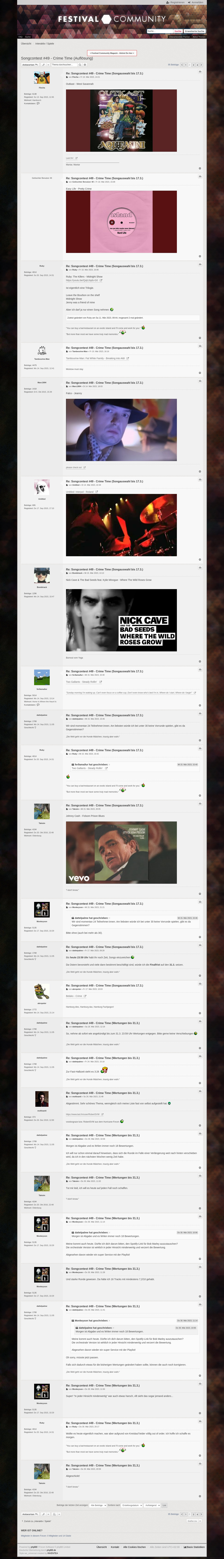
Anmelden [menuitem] (197, 2)
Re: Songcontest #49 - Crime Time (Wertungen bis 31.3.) (103, 1023)
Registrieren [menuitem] (177, 2)
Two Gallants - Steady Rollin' (82, 681)
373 (33, 1117)
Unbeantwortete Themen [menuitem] (179, 37)
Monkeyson (42, 921)
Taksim (42, 823)
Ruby (41, 266)
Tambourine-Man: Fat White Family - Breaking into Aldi (95, 358)
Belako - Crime (74, 996)
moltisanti (41, 1111)
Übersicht (101, 1547)
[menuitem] (194, 1547)
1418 (34, 389)
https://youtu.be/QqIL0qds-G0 (82, 280)
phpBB (34, 1547)
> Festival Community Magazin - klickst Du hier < (112, 53)
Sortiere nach (125, 1505)
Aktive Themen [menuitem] (199, 37)
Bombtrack (42, 587)
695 (33, 505)
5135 (34, 928)
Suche (178, 31)
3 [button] (193, 64)
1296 (34, 593)
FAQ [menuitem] (20, 37)
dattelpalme (42, 715)
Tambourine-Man (42, 359)
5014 (34, 695)
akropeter (42, 1003)
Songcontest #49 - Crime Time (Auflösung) (57, 58)
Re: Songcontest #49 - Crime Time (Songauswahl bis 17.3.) (104, 73)
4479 (34, 365)
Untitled (42, 499)
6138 (34, 94)
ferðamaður (42, 689)
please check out (74, 467)
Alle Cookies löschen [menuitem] (134, 1547)
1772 (34, 1009)
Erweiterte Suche (194, 31)
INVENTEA (52, 1553)
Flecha (42, 88)
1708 (34, 721)
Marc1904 (42, 382)
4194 (34, 829)
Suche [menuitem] (27, 37)
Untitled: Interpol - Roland (80, 491)
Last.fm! (69, 158)
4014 (34, 272)
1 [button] (185, 64)
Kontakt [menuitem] (115, 1547)
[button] (182, 65)
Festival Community (79, 12)
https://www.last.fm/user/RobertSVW (82, 1114)
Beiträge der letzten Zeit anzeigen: (82, 1505)
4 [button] (197, 64)
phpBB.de (51, 1550)
